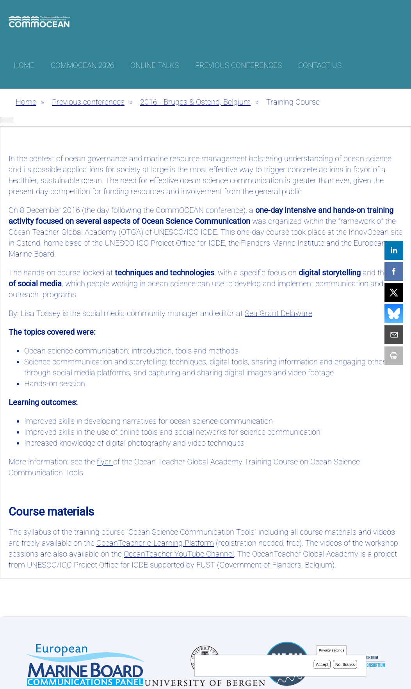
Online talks (154, 65)
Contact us (320, 65)
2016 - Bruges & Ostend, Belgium (195, 102)
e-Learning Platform (155, 543)
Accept (322, 664)
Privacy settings (331, 651)
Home (24, 65)
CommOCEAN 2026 (82, 65)
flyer (105, 461)
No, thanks (345, 664)
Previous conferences (238, 65)
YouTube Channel (179, 554)
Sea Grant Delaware (278, 313)
